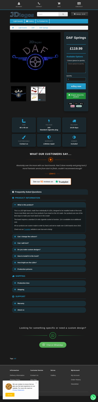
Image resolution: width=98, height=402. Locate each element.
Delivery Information (17, 381)
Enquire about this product (76, 96)
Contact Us (34, 381)
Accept (10, 395)
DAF (33, 28)
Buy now (76, 86)
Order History (76, 386)
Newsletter (75, 390)
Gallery (53, 381)
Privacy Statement (18, 390)
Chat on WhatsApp (53, 350)
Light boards (18, 21)
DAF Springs (43, 28)
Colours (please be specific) (76, 60)
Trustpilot (27, 233)
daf (15, 364)
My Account (75, 381)
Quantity (69, 76)
